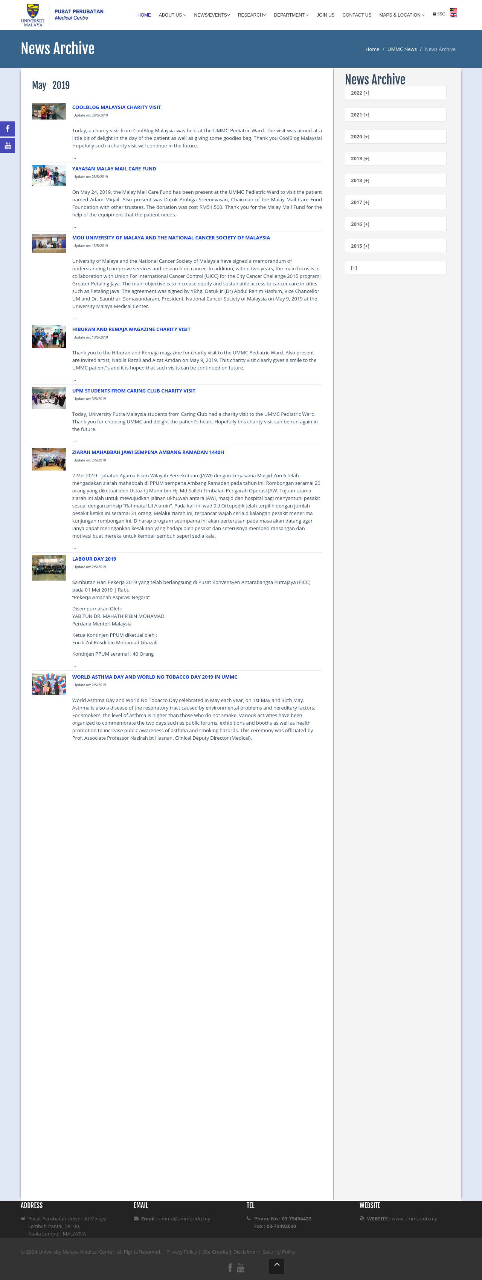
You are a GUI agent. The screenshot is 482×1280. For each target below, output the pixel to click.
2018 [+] (360, 180)
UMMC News (402, 49)
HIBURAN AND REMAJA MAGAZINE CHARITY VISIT (131, 329)
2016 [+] (360, 224)
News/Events (212, 15)
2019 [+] (360, 158)
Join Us (325, 15)
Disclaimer (245, 1251)
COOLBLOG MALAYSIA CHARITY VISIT (116, 107)
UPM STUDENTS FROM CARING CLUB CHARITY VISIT (133, 390)
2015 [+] (360, 245)
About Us (172, 15)
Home (144, 15)
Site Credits (215, 1251)
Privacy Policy (181, 1251)
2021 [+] (360, 114)
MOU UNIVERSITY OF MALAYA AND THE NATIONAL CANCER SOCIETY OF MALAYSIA (171, 237)
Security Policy (278, 1251)
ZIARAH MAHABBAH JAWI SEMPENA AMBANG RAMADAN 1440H (148, 452)
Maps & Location (402, 15)
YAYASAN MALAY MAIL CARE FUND (114, 168)
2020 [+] (360, 136)
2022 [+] (360, 92)
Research (252, 15)
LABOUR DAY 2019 (94, 558)
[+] (354, 267)
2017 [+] (360, 202)
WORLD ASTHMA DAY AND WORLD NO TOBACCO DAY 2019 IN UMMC (155, 676)
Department (291, 15)
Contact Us (357, 15)
